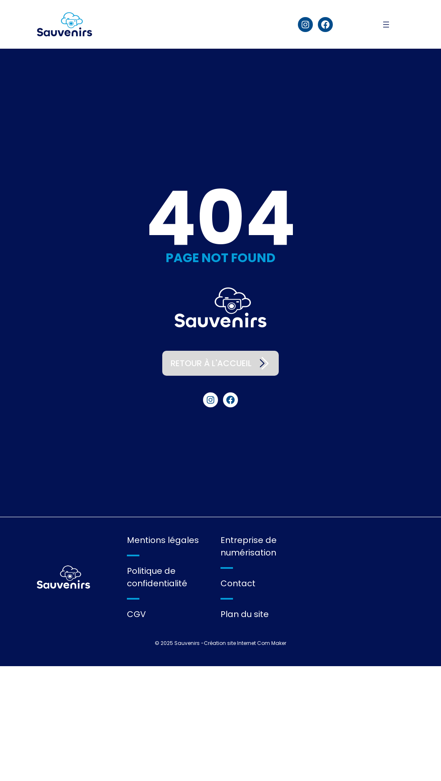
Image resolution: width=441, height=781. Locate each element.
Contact (237, 583)
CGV (136, 614)
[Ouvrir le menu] (390, 25)
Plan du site (244, 614)
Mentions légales (163, 540)
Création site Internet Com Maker (245, 643)
